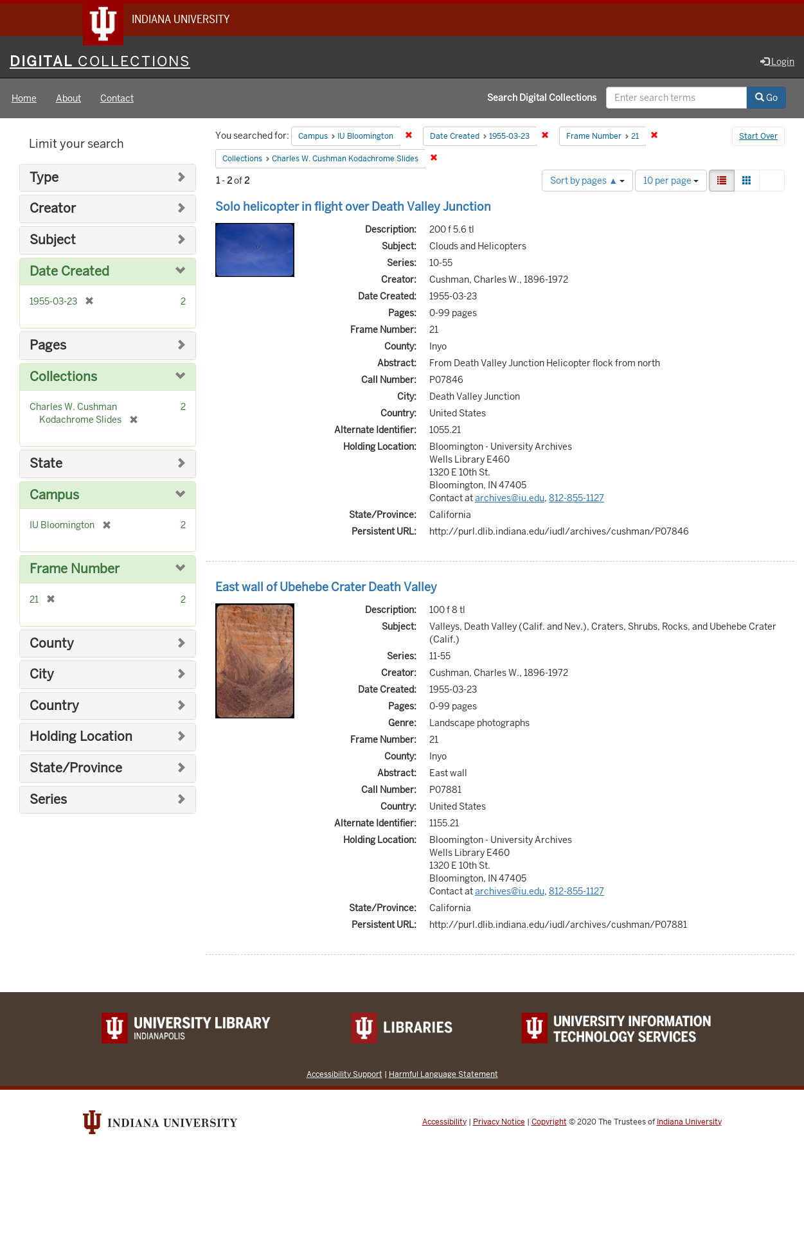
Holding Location (81, 738)
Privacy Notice (499, 1122)
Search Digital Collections (541, 98)
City (42, 675)
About (68, 99)
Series (48, 800)
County (52, 644)
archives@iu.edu (509, 498)
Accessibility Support (344, 1075)
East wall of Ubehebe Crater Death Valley (326, 587)
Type (44, 178)
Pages (48, 346)
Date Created (69, 272)
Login (777, 62)
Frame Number (75, 570)
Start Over (758, 137)
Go (766, 98)
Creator (53, 210)
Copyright (549, 1122)
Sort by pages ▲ (587, 181)
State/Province (76, 769)
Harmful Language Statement (443, 1075)
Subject (53, 241)
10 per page (671, 181)
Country (54, 706)
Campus (54, 496)
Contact (117, 99)
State (46, 464)
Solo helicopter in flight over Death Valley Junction (353, 207)
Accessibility (444, 1122)
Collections (63, 377)
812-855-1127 (576, 498)
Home (24, 99)
